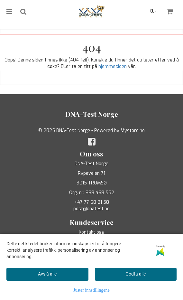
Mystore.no (133, 130)
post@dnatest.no (91, 209)
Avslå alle (47, 274)
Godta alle (135, 274)
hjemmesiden (112, 66)
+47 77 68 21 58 (91, 202)
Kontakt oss (91, 232)
